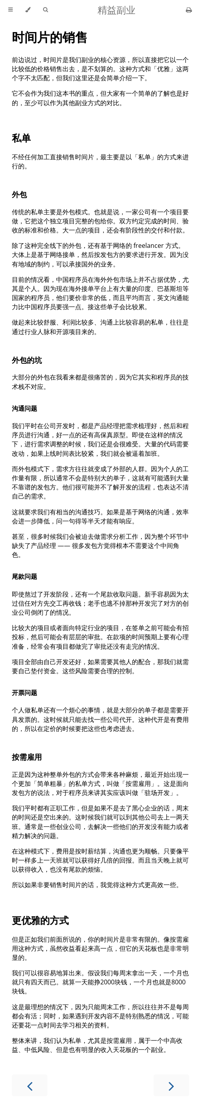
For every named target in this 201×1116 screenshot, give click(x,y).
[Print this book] (189, 10)
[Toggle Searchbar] (45, 10)
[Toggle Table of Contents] (10, 10)
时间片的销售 (50, 36)
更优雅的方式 (40, 920)
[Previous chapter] (29, 1085)
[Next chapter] (171, 1085)
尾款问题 (24, 576)
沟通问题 (24, 408)
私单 (21, 137)
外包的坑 (27, 360)
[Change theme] (28, 10)
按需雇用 (27, 757)
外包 (19, 194)
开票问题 (24, 692)
